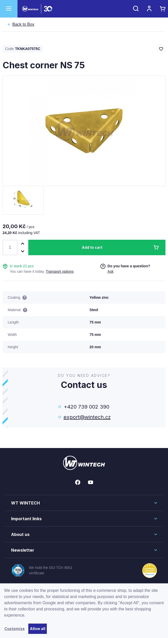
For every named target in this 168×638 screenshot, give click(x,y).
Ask (110, 271)
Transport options (60, 271)
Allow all (37, 628)
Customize (14, 628)
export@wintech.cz (87, 417)
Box (23, 24)
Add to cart (92, 247)
